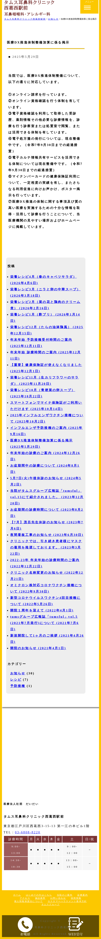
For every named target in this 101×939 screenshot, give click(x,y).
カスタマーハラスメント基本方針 (67, 901)
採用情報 (76, 898)
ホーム (17, 895)
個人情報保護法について (28, 901)
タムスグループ (50, 904)
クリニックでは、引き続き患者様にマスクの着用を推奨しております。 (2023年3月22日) (46, 547)
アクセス (25, 898)
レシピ (16, 679)
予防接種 (17, 686)
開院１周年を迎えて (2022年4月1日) (42, 610)
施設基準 (40, 898)
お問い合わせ (58, 898)
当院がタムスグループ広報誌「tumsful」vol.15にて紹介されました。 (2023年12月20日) (47, 497)
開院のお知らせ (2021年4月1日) (38, 648)
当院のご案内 (64, 895)
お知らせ (17, 673)
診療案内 (82, 895)
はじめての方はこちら (39, 895)
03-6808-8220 (27, 832)
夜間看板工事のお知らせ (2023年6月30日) (46, 534)
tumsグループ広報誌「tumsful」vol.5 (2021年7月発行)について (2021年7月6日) (44, 623)
